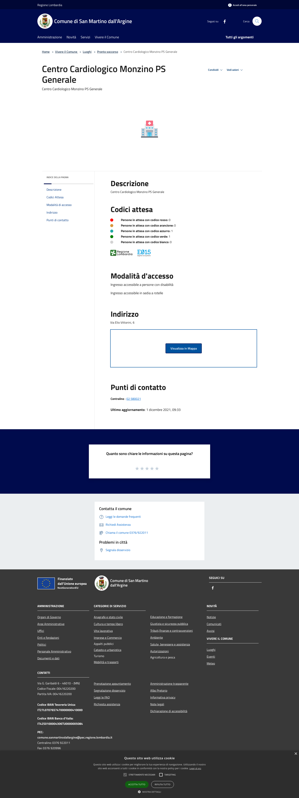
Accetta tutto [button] (136, 784)
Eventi (211, 656)
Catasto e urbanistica (107, 650)
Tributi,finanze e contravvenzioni (171, 630)
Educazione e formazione (166, 617)
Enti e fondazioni (48, 637)
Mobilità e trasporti (106, 662)
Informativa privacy (162, 697)
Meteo (211, 663)
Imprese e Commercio (108, 637)
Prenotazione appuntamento (112, 683)
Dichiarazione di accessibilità (168, 711)
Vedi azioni (235, 70)
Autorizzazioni (159, 651)
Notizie (211, 617)
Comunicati (214, 624)
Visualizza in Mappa (183, 348)
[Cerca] (257, 21)
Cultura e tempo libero (108, 624)
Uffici (40, 630)
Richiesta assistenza (107, 704)
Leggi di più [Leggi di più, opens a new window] (195, 768)
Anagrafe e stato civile (108, 617)
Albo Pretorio (158, 690)
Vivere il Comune (66, 51)
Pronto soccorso (107, 51)
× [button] (295, 753)
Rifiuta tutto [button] (162, 784)
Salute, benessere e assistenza (170, 644)
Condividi (216, 70)
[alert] (149, 774)
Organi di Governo (49, 617)
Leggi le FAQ (102, 697)
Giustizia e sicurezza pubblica (169, 623)
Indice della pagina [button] (57, 177)
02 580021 (133, 398)
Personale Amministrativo (54, 651)
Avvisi (211, 630)
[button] (142, 775)
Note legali (157, 704)
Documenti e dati (48, 658)
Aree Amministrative (50, 624)
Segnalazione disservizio (109, 690)
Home (46, 51)
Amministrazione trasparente (169, 683)
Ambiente (156, 637)
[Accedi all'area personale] (242, 5)
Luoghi (87, 51)
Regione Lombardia (49, 5)
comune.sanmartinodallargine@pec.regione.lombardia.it (74, 737)
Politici (41, 644)
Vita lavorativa (103, 630)
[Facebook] (223, 21)
